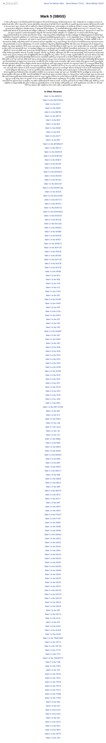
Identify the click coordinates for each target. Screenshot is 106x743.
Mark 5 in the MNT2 (53, 467)
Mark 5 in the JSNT (53, 399)
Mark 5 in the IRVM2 (53, 371)
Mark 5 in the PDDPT (53, 515)
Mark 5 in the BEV (53, 124)
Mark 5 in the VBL (53, 718)
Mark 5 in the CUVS (53, 291)
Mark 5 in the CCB (53, 283)
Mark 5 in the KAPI (53, 403)
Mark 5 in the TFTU (53, 654)
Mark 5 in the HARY (53, 339)
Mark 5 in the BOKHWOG (53, 212)
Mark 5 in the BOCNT (53, 164)
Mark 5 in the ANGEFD (53, 96)
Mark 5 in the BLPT (53, 136)
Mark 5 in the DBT (53, 295)
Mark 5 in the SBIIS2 (53, 554)
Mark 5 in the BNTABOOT (53, 144)
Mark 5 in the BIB (53, 132)
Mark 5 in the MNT (53, 463)
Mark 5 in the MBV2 (53, 447)
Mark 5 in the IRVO (53, 375)
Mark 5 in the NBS (53, 487)
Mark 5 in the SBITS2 (53, 590)
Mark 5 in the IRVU (53, 391)
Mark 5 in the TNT (53, 670)
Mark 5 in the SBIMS (53, 570)
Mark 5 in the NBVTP (53, 491)
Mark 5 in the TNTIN (53, 682)
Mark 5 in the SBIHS (53, 546)
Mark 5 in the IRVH (53, 359)
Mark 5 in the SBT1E (53, 614)
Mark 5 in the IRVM (53, 367)
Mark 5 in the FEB (53, 327)
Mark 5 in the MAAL (53, 439)
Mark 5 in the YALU (53, 726)
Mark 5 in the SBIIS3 (53, 558)
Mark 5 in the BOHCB (53, 176)
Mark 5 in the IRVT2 (53, 387)
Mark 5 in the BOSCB (53, 252)
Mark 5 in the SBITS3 (53, 594)
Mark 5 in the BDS (53, 120)
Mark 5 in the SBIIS (53, 550)
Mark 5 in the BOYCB (53, 267)
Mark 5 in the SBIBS (53, 530)
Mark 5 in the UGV (53, 706)
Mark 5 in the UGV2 (53, 710)
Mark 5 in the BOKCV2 (53, 208)
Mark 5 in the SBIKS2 (53, 566)
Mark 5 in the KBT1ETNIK (53, 407)
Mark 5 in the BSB (53, 279)
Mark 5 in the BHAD (53, 128)
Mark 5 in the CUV (53, 287)
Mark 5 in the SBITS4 (53, 598)
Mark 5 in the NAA (53, 475)
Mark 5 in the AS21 (53, 104)
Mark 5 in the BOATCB (53, 152)
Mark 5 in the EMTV (53, 315)
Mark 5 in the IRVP (53, 379)
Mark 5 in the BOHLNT (53, 184)
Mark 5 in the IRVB (53, 351)
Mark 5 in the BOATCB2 (53, 156)
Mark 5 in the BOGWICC (53, 172)
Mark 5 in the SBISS (53, 582)
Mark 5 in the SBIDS (53, 542)
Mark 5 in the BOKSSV (53, 216)
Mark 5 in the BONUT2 (53, 244)
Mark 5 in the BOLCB (53, 220)
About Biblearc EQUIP (95, 3)
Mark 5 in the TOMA (53, 694)
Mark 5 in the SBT (53, 610)
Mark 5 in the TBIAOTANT (53, 638)
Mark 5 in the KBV (53, 411)
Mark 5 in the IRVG (53, 355)
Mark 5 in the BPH (53, 275)
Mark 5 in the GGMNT (53, 331)
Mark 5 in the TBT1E (53, 642)
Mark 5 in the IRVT (53, 383)
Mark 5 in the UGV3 (53, 714)
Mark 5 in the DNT (53, 307)
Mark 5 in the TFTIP (53, 650)
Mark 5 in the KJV (53, 415)
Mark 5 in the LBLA (53, 427)
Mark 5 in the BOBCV (53, 160)
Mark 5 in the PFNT (53, 519)
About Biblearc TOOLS (75, 3)
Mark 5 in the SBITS (53, 586)
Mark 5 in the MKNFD (53, 455)
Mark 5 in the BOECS (53, 168)
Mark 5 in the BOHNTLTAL (53, 188)
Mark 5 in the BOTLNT (53, 259)
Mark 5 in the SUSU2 (53, 630)
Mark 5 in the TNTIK (53, 674)
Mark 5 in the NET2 (53, 495)
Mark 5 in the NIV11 (53, 499)
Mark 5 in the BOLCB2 (53, 224)
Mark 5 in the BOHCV (53, 180)
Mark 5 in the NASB (53, 479)
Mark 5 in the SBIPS (53, 578)
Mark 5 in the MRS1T (53, 471)
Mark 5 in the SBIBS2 (53, 534)
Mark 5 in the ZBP (53, 738)
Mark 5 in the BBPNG (53, 112)
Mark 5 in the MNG (53, 459)
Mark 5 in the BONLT (53, 240)
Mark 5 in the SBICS (53, 538)
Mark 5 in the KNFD (53, 419)
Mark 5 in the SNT (53, 622)
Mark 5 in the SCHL (53, 618)
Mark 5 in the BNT (53, 140)
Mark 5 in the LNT (53, 431)
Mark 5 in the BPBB (53, 271)
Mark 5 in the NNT (53, 503)
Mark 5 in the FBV (53, 323)
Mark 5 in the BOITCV (53, 200)
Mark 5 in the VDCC (53, 722)
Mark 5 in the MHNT (53, 451)
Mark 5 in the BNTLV (53, 148)
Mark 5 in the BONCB (53, 236)
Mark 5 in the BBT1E (53, 116)
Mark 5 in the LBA (53, 423)
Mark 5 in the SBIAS (53, 527)
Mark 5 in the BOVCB (53, 263)
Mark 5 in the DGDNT (53, 299)
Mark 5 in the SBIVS (53, 606)
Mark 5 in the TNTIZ (53, 690)
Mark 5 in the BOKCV (53, 204)
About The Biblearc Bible (54, 3)
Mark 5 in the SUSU (53, 626)
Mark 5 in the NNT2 (53, 507)
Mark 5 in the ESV (53, 319)
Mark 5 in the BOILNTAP (53, 196)
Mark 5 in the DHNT (53, 303)
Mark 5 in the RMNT (53, 523)
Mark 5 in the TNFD (53, 666)
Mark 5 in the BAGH (53, 108)
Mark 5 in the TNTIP (53, 686)
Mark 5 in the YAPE (53, 730)
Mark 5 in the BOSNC (53, 255)
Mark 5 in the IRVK (53, 363)
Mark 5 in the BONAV (53, 232)
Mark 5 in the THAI (53, 662)
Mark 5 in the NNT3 (53, 511)
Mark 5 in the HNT (53, 343)
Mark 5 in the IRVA (53, 347)
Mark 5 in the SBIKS (53, 562)
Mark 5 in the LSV (53, 435)
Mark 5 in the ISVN (53, 395)
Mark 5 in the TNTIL (53, 678)
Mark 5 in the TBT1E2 (53, 646)
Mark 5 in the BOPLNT (53, 248)
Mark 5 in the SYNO (53, 634)
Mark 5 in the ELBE (53, 311)
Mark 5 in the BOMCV (53, 228)
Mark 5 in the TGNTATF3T (53, 658)
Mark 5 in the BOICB (53, 192)
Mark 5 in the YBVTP (53, 734)
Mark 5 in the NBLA (53, 483)
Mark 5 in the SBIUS (53, 602)
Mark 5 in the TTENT (53, 698)
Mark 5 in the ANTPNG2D (53, 100)
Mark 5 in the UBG (53, 702)
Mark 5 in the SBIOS (53, 574)
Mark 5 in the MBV (53, 443)
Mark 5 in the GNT (53, 335)
